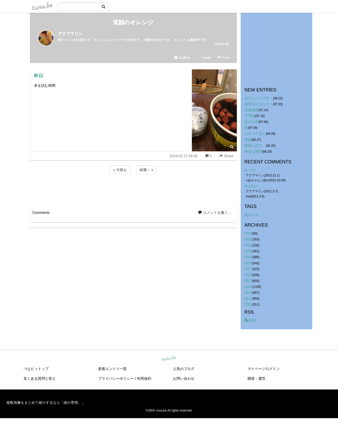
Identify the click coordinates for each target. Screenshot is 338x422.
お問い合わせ (183, 378)
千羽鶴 (249, 116)
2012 (248, 298)
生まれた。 (253, 186)
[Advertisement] (133, 189)
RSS (250, 320)
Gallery (182, 58)
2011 (248, 304)
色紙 (248, 140)
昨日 (38, 75)
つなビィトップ (36, 369)
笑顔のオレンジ (133, 22)
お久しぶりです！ (258, 98)
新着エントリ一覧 (112, 369)
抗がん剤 (251, 122)
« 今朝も (120, 170)
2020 (248, 251)
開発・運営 (256, 378)
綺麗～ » (146, 170)
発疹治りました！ (258, 104)
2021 (248, 245)
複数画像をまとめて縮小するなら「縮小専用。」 (45, 402)
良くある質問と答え (40, 378)
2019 (248, 257)
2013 (248, 292)
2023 (248, 233)
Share (223, 57)
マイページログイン (264, 369)
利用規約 (144, 378)
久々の (249, 170)
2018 (248, 263)
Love (204, 58)
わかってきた (255, 133)
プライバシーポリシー (116, 378)
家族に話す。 (255, 145)
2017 (248, 269)
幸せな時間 (253, 151)
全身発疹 (251, 110)
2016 (248, 275)
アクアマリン (70, 33)
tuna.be (169, 358)
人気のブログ (183, 369)
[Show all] (221, 44)
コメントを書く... (214, 212)
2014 (248, 286)
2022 (248, 239)
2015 (248, 281)
